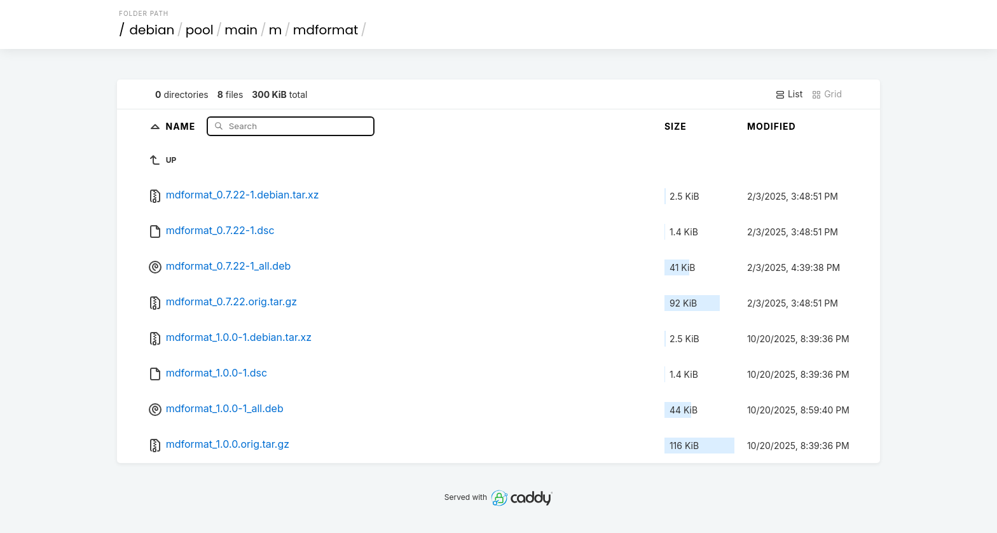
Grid (826, 94)
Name (181, 125)
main (241, 30)
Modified (771, 126)
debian (152, 30)
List (788, 94)
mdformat (325, 30)
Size (675, 126)
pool (200, 30)
